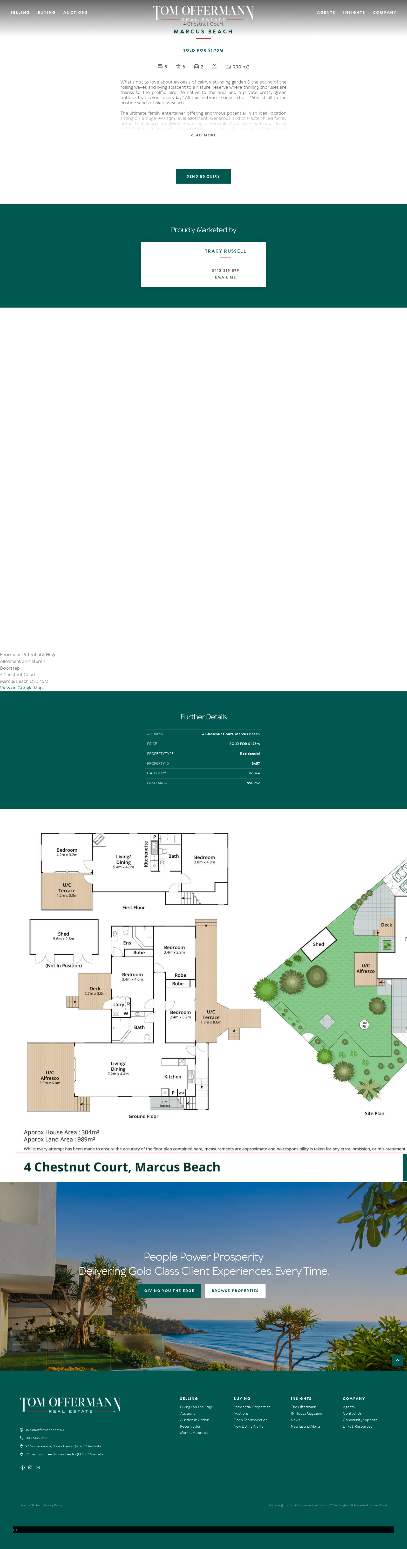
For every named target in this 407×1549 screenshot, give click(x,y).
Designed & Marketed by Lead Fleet (362, 1505)
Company (385, 12)
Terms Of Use (30, 1505)
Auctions (75, 12)
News (295, 1420)
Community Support (360, 1420)
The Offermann (303, 1407)
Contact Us (352, 1413)
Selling (20, 12)
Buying (47, 12)
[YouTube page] (38, 1468)
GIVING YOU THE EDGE (169, 1291)
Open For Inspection (251, 1420)
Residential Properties (252, 1407)
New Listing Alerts (248, 1426)
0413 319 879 (225, 270)
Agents (326, 12)
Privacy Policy (53, 1505)
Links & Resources (357, 1426)
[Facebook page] (23, 1468)
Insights (354, 12)
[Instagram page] (31, 1468)
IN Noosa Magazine (306, 1413)
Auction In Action (194, 1420)
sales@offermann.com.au (44, 1430)
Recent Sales (190, 1426)
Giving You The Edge (196, 1407)
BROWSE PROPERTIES (235, 1291)
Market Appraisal (194, 1432)
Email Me (225, 277)
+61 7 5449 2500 (36, 1438)
